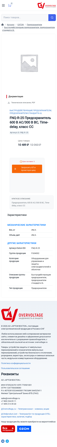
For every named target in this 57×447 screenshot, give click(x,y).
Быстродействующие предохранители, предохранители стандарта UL (31, 111)
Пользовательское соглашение (15, 368)
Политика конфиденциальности (16, 363)
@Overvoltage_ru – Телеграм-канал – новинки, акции (25, 409)
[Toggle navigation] (3, 5)
